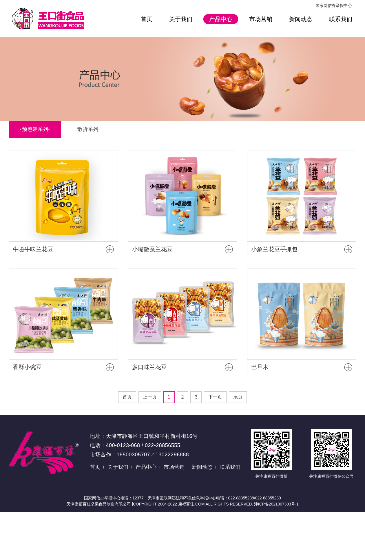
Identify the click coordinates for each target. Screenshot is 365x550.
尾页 (237, 397)
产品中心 (220, 19)
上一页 (150, 397)
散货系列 (87, 129)
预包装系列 (35, 129)
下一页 (215, 397)
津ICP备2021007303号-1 (276, 504)
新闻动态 (300, 19)
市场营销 (260, 19)
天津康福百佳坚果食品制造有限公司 (99, 504)
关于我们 (180, 19)
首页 (146, 19)
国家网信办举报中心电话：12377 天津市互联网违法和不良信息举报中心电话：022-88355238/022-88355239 (182, 498)
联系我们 (340, 19)
